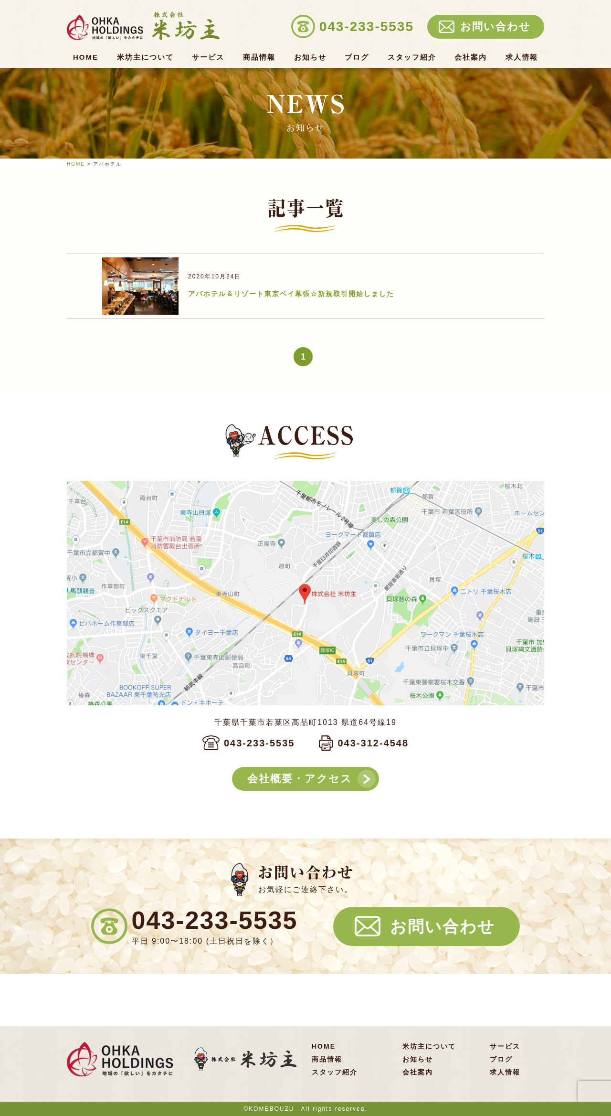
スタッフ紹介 (412, 57)
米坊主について (145, 57)
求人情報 (522, 57)
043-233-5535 (259, 743)
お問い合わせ (442, 926)
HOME (85, 57)
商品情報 (259, 57)
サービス (208, 57)
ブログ (357, 57)
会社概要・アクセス (299, 779)
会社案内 (470, 57)
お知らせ (310, 57)
